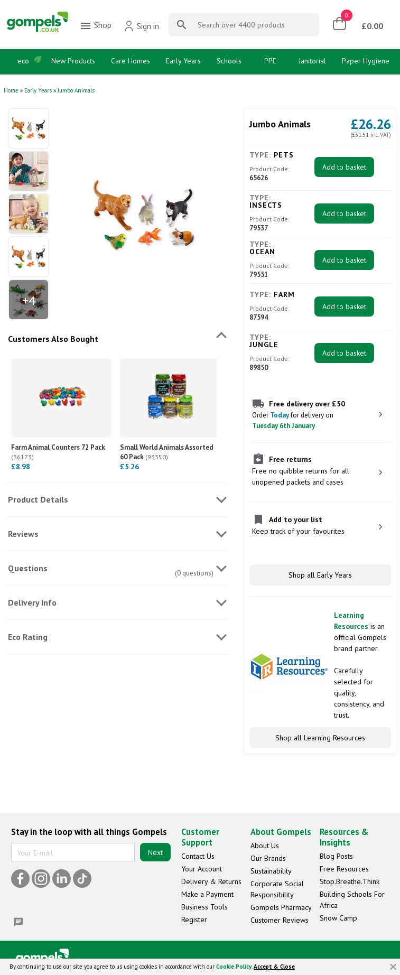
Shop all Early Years (320, 575)
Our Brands (268, 858)
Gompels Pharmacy (281, 907)
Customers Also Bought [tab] (53, 338)
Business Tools (204, 907)
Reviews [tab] (23, 533)
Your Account (201, 869)
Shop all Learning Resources (320, 737)
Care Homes (130, 61)
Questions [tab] (28, 568)
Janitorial (312, 61)
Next (155, 852)
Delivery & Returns (211, 881)
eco (23, 61)
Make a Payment (207, 894)
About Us (264, 845)
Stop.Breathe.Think (349, 881)
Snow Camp (338, 918)
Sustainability (271, 871)
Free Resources (344, 869)
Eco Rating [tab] (28, 637)
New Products (73, 61)
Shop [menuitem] (95, 26)
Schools (229, 61)
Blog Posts (336, 856)
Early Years (183, 61)
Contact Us (198, 856)
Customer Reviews (279, 920)
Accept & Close (274, 966)
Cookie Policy (234, 966)
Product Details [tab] (38, 499)
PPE (270, 61)
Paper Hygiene (365, 61)
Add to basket (344, 167)
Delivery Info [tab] (32, 602)
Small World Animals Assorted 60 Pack (166, 452)
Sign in (141, 26)
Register (194, 919)
